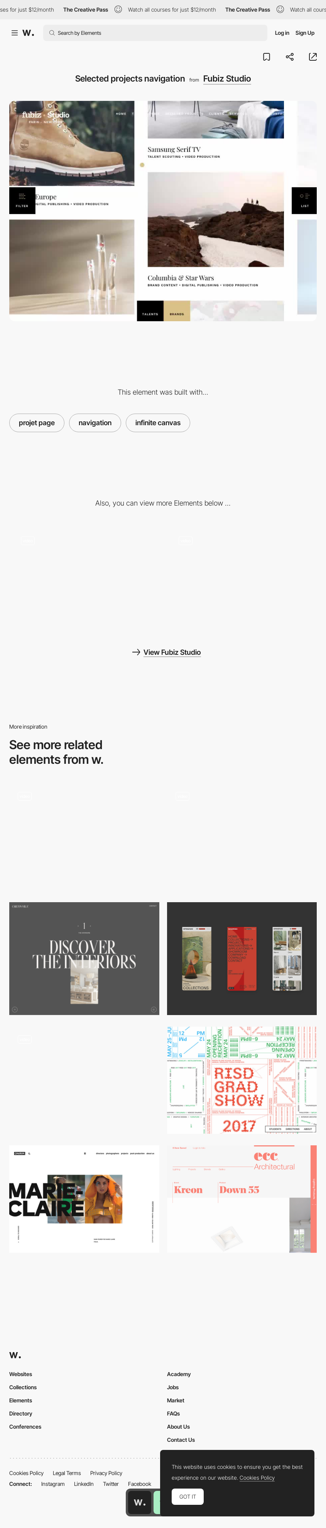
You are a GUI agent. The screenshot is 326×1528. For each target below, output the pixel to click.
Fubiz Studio (227, 78)
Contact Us (181, 1439)
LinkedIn (84, 1483)
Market (175, 1400)
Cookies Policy (26, 1473)
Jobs (173, 1387)
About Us (178, 1426)
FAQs (173, 1413)
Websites (20, 1374)
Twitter (111, 1483)
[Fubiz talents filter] (242, 578)
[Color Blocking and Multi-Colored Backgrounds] (242, 837)
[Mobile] (242, 958)
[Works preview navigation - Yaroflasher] (84, 837)
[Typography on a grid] (242, 1199)
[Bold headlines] (84, 1199)
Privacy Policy (106, 1473)
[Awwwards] (28, 33)
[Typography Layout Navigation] (242, 1080)
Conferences (25, 1426)
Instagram (53, 1483)
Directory (20, 1413)
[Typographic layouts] (84, 958)
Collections (23, 1387)
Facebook (139, 1483)
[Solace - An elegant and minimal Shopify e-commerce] (84, 1080)
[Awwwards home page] (139, 1502)
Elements (20, 1400)
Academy (179, 1374)
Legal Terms (67, 1473)
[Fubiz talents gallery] (84, 578)
